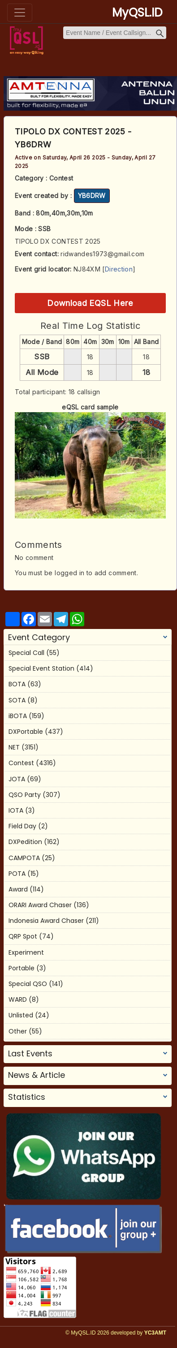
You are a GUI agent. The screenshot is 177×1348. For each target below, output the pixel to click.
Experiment (26, 952)
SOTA (17, 700)
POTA (17, 873)
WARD (18, 999)
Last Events (30, 1054)
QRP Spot (23, 936)
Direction (119, 269)
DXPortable (26, 731)
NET (14, 747)
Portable (22, 968)
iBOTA (18, 715)
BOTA (17, 684)
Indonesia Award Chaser (46, 920)
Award (18, 889)
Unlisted (21, 1015)
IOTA (16, 810)
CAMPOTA (24, 857)
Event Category (39, 637)
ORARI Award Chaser (40, 904)
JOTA (17, 779)
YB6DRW (92, 195)
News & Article (36, 1075)
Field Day (22, 826)
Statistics (26, 1097)
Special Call (26, 652)
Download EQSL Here (90, 303)
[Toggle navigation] (19, 13)
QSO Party (25, 794)
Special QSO (28, 983)
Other (18, 1031)
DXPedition (25, 841)
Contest (21, 762)
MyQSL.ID (137, 12)
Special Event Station (41, 668)
